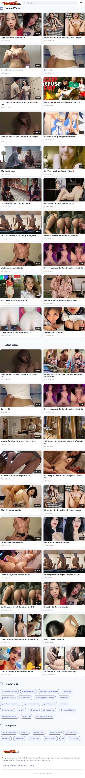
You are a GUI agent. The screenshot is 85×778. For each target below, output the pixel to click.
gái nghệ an (34, 710)
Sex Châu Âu (19, 738)
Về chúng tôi (22, 765)
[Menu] (81, 3)
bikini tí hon (67, 691)
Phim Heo (24, 732)
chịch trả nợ (26, 716)
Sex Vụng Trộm (38, 732)
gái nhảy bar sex (49, 704)
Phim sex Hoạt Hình (9, 732)
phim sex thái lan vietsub (49, 691)
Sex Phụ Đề (6, 738)
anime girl (64, 704)
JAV (62, 738)
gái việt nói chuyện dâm (10, 704)
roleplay (21, 710)
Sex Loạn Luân (54, 732)
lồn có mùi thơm (7, 710)
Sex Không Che (70, 732)
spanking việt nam (28, 691)
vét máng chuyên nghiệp (44, 716)
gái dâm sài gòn (48, 710)
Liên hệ (31, 765)
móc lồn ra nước (24, 698)
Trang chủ (5, 765)
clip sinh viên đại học (31, 704)
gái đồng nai (63, 698)
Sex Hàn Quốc (34, 738)
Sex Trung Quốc (50, 738)
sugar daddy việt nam (9, 691)
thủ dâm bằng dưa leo (9, 716)
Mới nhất (13, 765)
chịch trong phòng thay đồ (45, 698)
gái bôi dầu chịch (8, 698)
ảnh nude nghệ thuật (67, 710)
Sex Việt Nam (74, 738)
